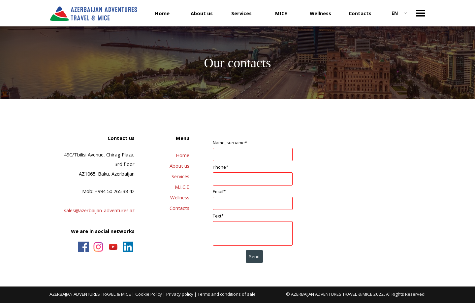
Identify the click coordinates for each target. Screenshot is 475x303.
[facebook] (83, 246)
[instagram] (98, 246)
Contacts (360, 13)
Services (180, 176)
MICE (281, 13)
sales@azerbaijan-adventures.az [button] (99, 210)
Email (219, 191)
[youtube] (113, 246)
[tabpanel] (96, 185)
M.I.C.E (182, 187)
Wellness (320, 13)
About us (179, 165)
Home (162, 13)
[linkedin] (128, 246)
